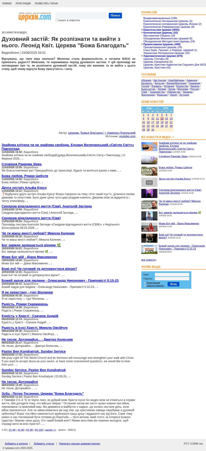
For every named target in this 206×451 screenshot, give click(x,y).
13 (166, 118)
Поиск (115, 15)
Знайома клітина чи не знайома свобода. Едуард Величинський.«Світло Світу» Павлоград (178, 147)
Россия (194, 89)
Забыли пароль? (155, 285)
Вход (173, 284)
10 (152, 118)
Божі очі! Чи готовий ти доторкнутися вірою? (39, 268)
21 (171, 122)
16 (148, 122)
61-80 (29, 430)
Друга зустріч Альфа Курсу (24, 187)
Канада (195, 86)
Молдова (182, 89)
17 (152, 122)
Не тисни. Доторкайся (20, 382)
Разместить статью (46, 3)
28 (171, 126)
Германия (194, 83)
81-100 (39, 430)
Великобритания (176, 83)
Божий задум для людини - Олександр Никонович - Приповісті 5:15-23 (60, 280)
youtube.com (127, 136)
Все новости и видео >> (157, 137)
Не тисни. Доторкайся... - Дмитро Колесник (37, 339)
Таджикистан (157, 92)
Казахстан (182, 86)
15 (143, 122)
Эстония (184, 94)
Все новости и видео (14, 32)
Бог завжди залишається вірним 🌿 (31, 245)
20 (166, 122)
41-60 (21, 430)
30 (148, 129)
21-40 (12, 430)
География (148, 74)
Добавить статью (44, 443)
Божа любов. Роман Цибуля (25, 176)
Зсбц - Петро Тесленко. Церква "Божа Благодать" (43, 393)
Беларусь (147, 83)
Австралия (159, 80)
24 (152, 126)
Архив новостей (152, 101)
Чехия (173, 94)
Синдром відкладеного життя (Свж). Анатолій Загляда (47, 206)
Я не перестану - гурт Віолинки (27, 292)
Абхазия (146, 80)
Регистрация (23, 3)
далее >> (50, 430)
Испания (169, 86)
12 (162, 118)
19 (162, 122)
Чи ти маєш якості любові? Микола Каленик (38, 233)
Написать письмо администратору (79, 443)
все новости (148, 260)
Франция (162, 94)
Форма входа (150, 266)
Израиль (156, 86)
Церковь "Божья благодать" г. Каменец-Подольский (102, 133)
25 (157, 126)
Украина (187, 92)
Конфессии (149, 12)
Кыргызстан (148, 89)
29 (143, 129)
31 (152, 129)
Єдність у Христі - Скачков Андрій (30, 316)
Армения (191, 80)
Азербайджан (176, 80)
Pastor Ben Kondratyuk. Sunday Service (34, 351)
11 (157, 118)
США (144, 92)
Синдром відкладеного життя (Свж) (31, 218)
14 (171, 118)
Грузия (145, 86)
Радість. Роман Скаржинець (25, 304)
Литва (171, 89)
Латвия (162, 89)
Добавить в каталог (16, 443)
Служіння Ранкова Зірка (21, 164)
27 (166, 126)
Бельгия (159, 83)
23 (148, 126)
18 (157, 122)
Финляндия (148, 94)
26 (162, 126)
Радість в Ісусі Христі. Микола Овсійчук (35, 327)
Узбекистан (173, 92)
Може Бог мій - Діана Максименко (29, 257)
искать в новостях (68, 20)
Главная (6, 3)
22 (143, 126)
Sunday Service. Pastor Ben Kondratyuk (34, 370)
